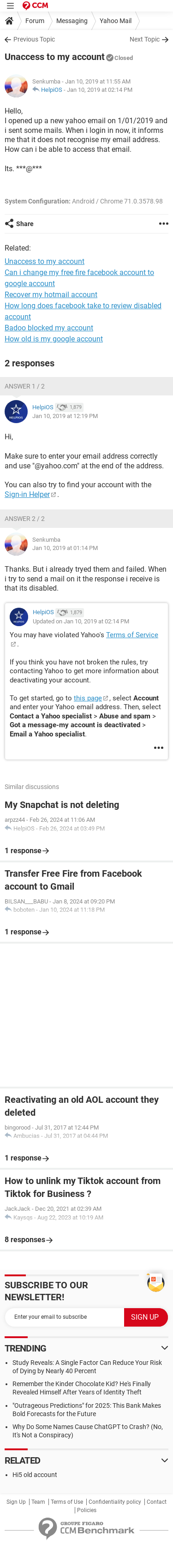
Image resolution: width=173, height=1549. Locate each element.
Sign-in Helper (27, 494)
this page (88, 698)
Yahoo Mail (115, 20)
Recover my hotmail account (51, 294)
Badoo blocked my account (49, 327)
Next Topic (145, 39)
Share (25, 223)
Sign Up (16, 1502)
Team (38, 1502)
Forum (34, 20)
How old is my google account (54, 339)
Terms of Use (67, 1502)
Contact (157, 1502)
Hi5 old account (34, 1474)
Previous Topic (34, 39)
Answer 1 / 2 (25, 386)
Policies (86, 1510)
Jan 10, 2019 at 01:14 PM (65, 547)
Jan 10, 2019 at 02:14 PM (99, 89)
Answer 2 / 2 (25, 518)
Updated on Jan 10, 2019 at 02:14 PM (81, 621)
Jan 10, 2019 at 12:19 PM (65, 416)
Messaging (72, 20)
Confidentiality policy (115, 1502)
